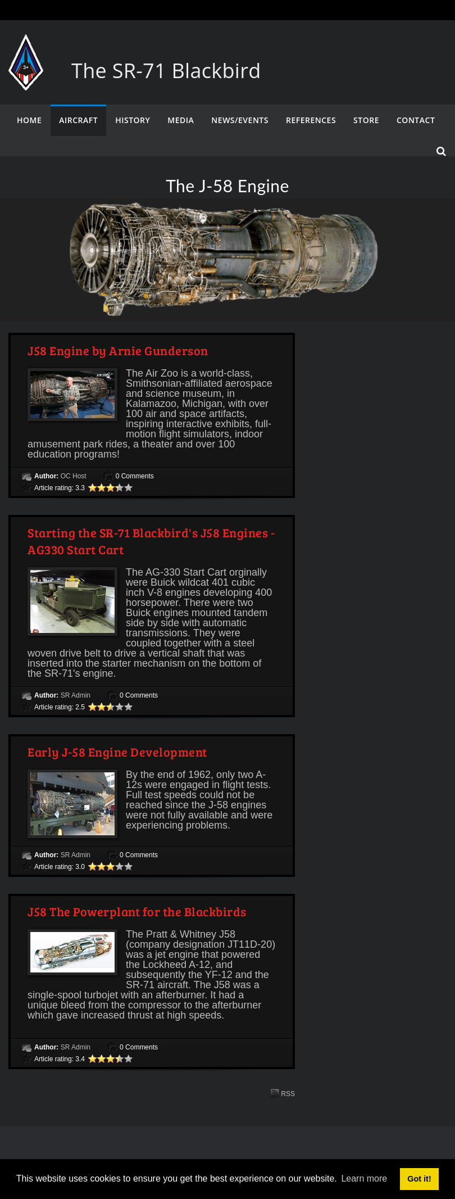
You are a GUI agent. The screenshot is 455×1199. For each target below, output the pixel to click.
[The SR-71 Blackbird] (25, 45)
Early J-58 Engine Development (117, 751)
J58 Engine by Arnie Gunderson (118, 350)
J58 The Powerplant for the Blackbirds (137, 911)
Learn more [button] (364, 1178)
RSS (282, 1093)
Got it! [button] (419, 1178)
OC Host (74, 476)
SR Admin (75, 695)
